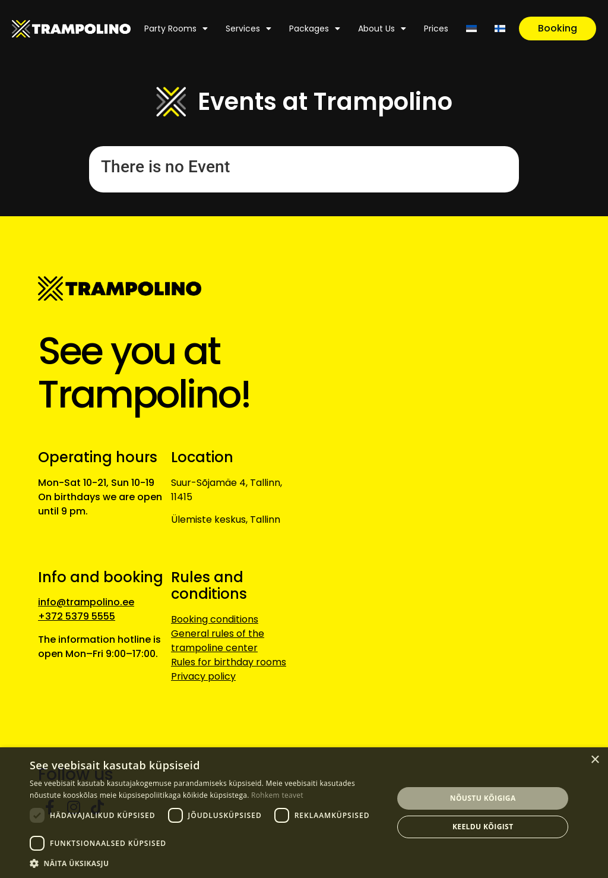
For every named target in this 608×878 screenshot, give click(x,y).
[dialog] (304, 812)
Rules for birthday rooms (228, 662)
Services (248, 28)
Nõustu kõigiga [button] (483, 798)
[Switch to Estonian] (471, 28)
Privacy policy (203, 676)
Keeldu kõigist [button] (483, 827)
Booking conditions (214, 619)
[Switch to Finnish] (500, 28)
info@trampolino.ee (86, 602)
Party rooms (176, 28)
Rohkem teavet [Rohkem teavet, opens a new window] (277, 795)
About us (382, 28)
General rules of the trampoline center (217, 641)
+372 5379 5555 (76, 616)
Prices (436, 28)
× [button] (594, 760)
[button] (206, 863)
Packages (314, 28)
